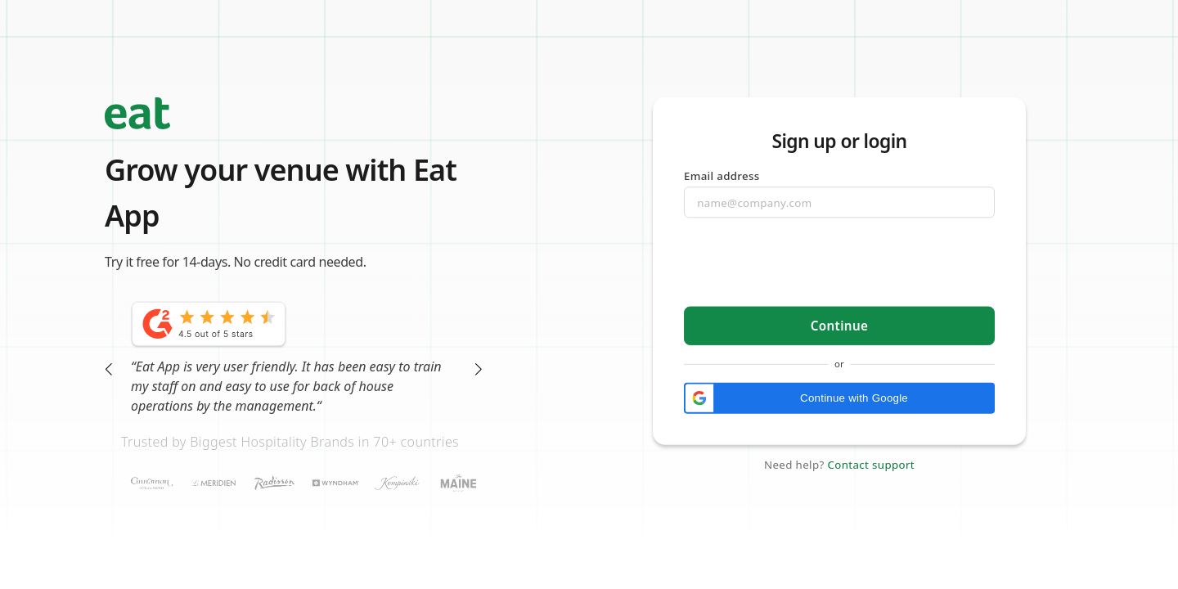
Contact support (871, 464)
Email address (722, 175)
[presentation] (840, 263)
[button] (839, 397)
